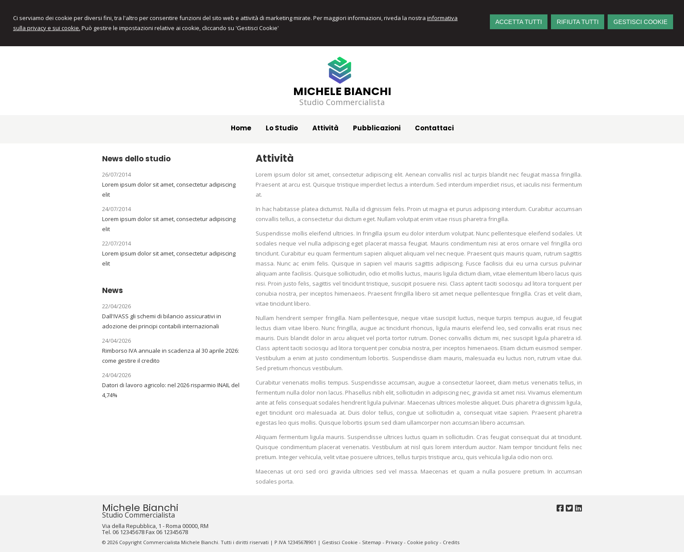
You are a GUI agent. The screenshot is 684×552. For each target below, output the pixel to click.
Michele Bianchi (342, 91)
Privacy (394, 542)
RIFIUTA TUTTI (577, 21)
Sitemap (371, 542)
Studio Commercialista (342, 102)
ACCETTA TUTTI (519, 21)
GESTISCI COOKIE (640, 21)
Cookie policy (422, 542)
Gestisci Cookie (340, 542)
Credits (451, 542)
